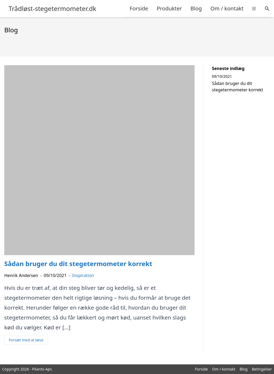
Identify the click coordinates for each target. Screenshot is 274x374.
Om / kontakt (226, 8)
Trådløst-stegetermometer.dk (52, 8)
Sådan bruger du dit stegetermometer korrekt (237, 86)
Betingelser (262, 369)
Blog (196, 8)
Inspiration (83, 275)
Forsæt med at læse (26, 339)
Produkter (169, 8)
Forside (139, 8)
